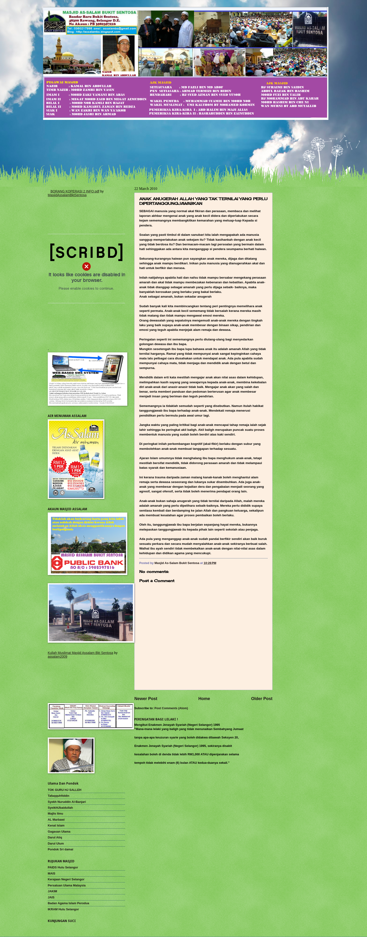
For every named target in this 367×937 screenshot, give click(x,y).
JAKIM (52, 891)
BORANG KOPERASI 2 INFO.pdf (75, 191)
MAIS (51, 873)
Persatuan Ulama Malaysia (67, 885)
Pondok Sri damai (60, 849)
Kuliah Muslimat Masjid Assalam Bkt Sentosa (80, 653)
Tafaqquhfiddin (58, 795)
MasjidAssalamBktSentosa (67, 195)
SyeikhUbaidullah (60, 807)
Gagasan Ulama (59, 831)
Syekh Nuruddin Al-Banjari (67, 802)
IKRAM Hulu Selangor (63, 909)
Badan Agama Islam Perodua (68, 903)
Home (204, 698)
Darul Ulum (56, 843)
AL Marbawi (56, 819)
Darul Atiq (55, 837)
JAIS (51, 897)
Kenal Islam (56, 825)
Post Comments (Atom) (171, 708)
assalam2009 (57, 656)
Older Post (261, 698)
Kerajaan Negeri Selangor (66, 879)
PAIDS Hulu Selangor (63, 867)
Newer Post (145, 698)
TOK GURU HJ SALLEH (64, 790)
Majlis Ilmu (55, 813)
